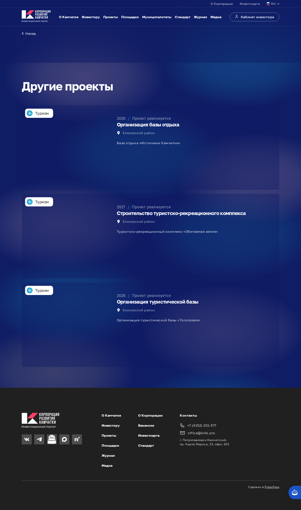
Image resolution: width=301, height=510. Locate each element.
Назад (29, 33)
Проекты (110, 17)
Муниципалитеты (156, 17)
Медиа (215, 17)
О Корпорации (222, 3)
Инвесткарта (250, 3)
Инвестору (91, 17)
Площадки (130, 17)
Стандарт (182, 17)
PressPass (272, 487)
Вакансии (146, 425)
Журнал (200, 17)
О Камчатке (68, 17)
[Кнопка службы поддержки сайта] (294, 492)
